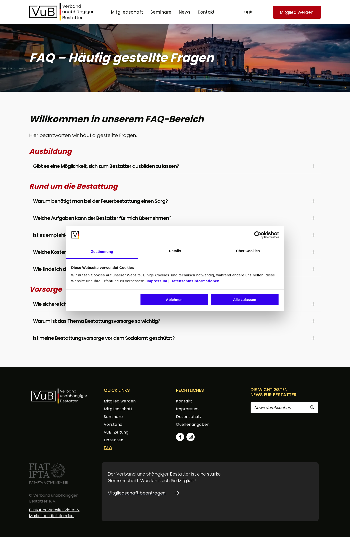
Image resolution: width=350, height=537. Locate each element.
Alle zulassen (244, 300)
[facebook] (180, 437)
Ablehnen (174, 300)
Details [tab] (175, 251)
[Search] (284, 407)
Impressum (157, 281)
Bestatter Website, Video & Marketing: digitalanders (54, 513)
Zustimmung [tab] (102, 251)
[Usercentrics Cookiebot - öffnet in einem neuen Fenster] (257, 235)
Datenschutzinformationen (195, 281)
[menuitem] (127, 12)
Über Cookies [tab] (248, 251)
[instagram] (190, 437)
